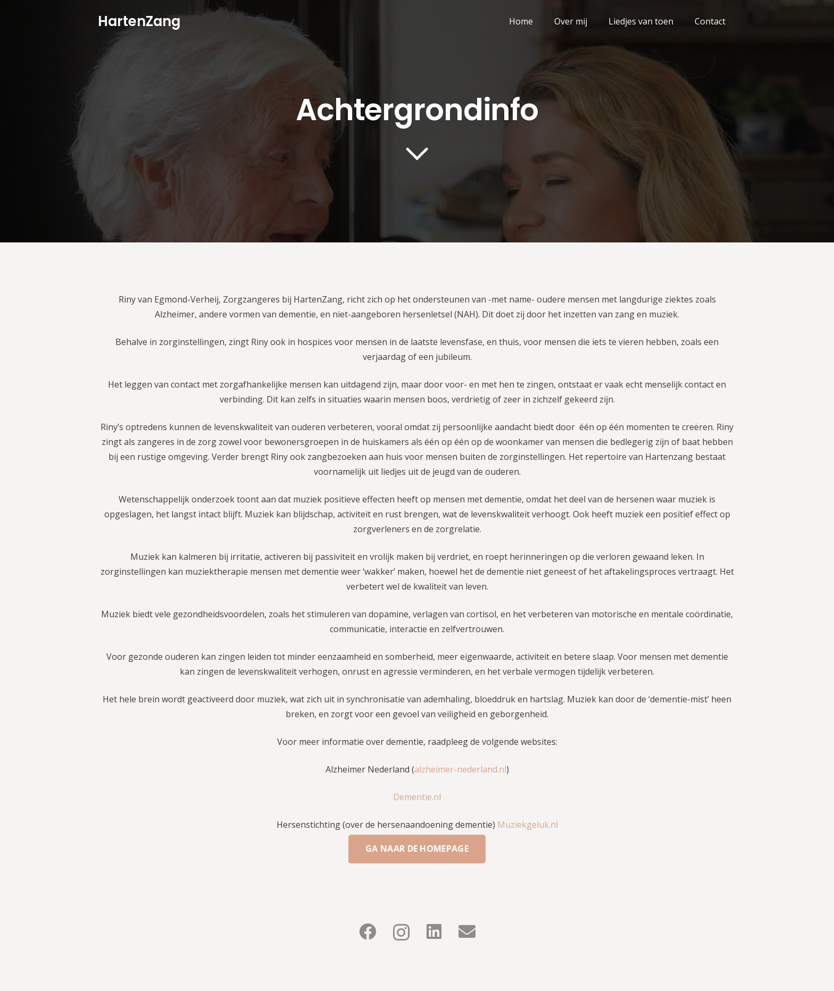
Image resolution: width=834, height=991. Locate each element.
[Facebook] (367, 931)
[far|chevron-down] (417, 153)
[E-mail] (467, 931)
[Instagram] (401, 932)
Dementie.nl (417, 797)
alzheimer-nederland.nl (460, 769)
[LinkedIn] (434, 931)
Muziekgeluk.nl (527, 824)
